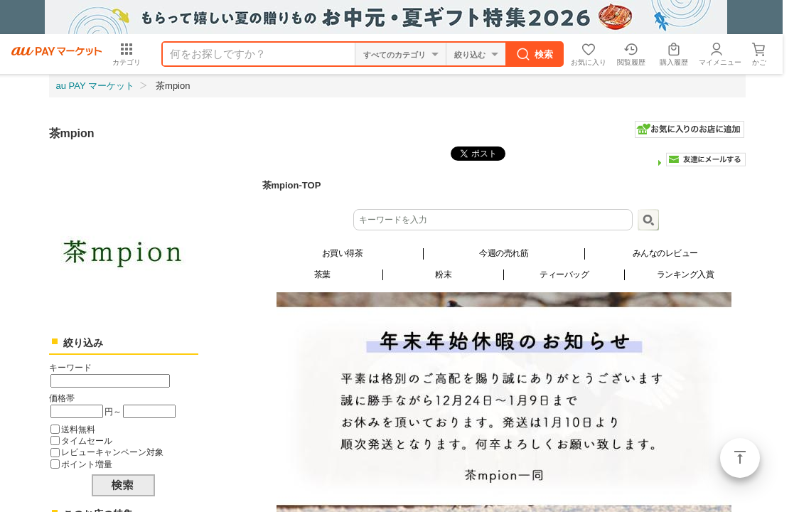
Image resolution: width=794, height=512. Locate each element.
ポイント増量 (86, 464)
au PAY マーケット (95, 85)
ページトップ (740, 458)
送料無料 (78, 429)
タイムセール (86, 440)
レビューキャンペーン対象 (112, 452)
